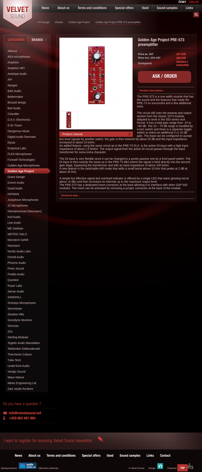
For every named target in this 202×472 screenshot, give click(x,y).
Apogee (12, 85)
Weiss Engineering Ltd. (22, 383)
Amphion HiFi (16, 68)
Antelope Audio (17, 73)
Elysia (11, 142)
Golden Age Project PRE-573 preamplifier (118, 22)
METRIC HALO (17, 234)
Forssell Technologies (21, 159)
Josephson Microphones (23, 199)
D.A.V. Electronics (19, 119)
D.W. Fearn (15, 125)
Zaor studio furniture (20, 388)
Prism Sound (16, 268)
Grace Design (16, 177)
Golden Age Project (79, 22)
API (10, 79)
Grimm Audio (16, 182)
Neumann (14, 245)
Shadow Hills (16, 314)
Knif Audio (14, 217)
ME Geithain (15, 228)
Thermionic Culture (20, 354)
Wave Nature (16, 377)
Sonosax (13, 325)
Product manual (72, 134)
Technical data (70, 195)
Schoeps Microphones (22, 303)
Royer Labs (15, 285)
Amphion (13, 62)
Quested (13, 280)
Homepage (44, 22)
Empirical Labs (17, 148)
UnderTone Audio (18, 365)
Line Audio (14, 222)
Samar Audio (16, 291)
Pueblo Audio (16, 274)
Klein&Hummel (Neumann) (25, 211)
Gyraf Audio (15, 188)
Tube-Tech (14, 360)
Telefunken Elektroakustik (24, 348)
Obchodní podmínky (48, 468)
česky (182, 2)
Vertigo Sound (17, 371)
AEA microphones (19, 56)
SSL (10, 331)
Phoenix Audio (17, 262)
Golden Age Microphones (24, 165)
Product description (152, 90)
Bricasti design (17, 102)
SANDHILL (14, 297)
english (194, 2)
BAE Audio (14, 91)
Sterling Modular (18, 337)
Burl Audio (14, 108)
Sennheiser (15, 308)
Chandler (13, 114)
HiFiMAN (13, 194)
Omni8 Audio (16, 257)
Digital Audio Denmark (22, 136)
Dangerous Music (19, 131)
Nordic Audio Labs (19, 251)
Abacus (12, 51)
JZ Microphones (18, 205)
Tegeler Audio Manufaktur (24, 343)
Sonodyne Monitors (20, 320)
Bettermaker (15, 96)
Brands (59, 22)
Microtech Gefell (18, 240)
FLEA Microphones (20, 154)
